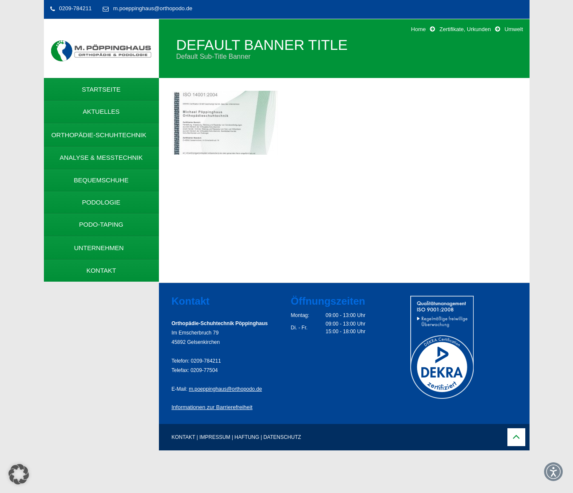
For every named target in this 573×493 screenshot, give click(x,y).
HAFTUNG (246, 437)
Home (418, 29)
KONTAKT (184, 437)
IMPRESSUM (214, 437)
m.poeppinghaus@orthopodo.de (152, 8)
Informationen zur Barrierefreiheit (212, 407)
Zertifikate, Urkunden (465, 29)
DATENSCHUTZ (282, 437)
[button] (18, 474)
